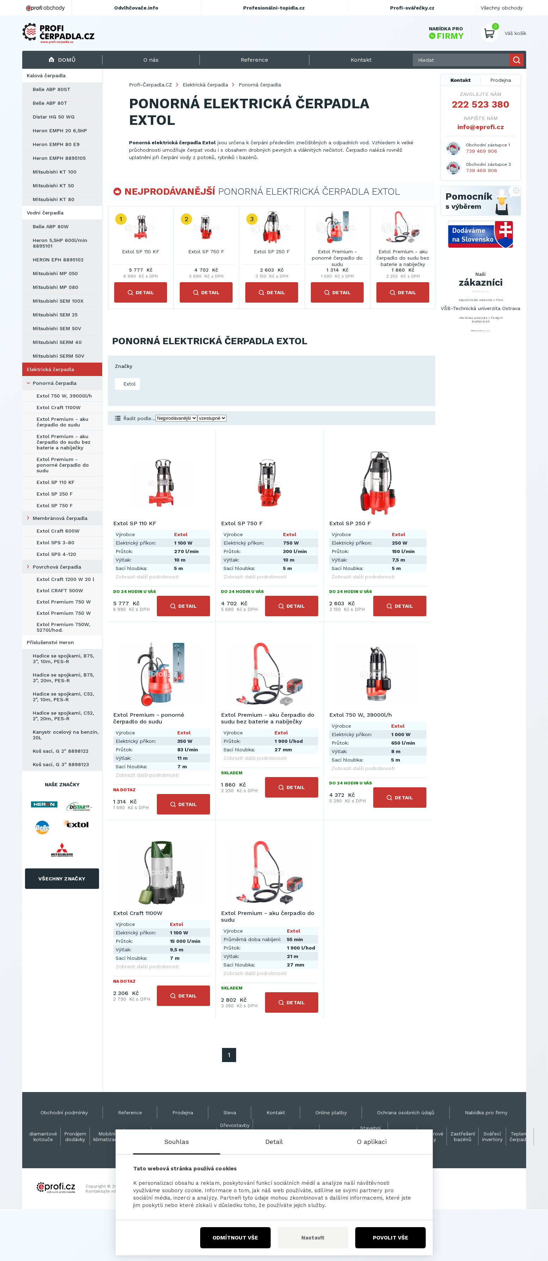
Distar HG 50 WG (54, 117)
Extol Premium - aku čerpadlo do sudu (62, 422)
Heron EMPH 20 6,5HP (60, 130)
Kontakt (460, 80)
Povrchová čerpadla (57, 567)
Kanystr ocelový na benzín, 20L (66, 734)
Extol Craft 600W (58, 531)
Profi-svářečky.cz (412, 8)
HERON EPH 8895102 (58, 259)
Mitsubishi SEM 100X (58, 301)
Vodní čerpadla (45, 213)
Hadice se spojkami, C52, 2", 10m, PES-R (63, 696)
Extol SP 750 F (55, 505)
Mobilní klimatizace (106, 1136)
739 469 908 (481, 170)
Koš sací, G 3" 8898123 (61, 764)
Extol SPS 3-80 (55, 542)
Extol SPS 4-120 (56, 554)
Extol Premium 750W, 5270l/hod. (63, 627)
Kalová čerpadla (46, 75)
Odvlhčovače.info (136, 8)
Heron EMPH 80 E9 (56, 144)
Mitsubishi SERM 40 (57, 342)
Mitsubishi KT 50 (53, 185)
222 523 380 (480, 104)
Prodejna (500, 80)
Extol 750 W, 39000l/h (64, 396)
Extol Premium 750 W (64, 602)
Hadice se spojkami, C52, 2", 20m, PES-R (63, 715)
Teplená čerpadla (520, 1136)
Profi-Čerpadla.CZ (150, 84)
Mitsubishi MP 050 (55, 273)
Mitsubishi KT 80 (53, 199)
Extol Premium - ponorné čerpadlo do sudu (63, 464)
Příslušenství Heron (50, 642)
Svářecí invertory (492, 1136)
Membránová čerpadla (60, 518)
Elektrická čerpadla (50, 369)
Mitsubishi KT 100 (54, 172)
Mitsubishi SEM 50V (57, 328)
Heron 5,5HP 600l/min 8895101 (60, 243)
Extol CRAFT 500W (60, 590)
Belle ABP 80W (51, 226)
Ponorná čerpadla (54, 383)
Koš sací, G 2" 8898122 (60, 751)
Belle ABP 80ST (51, 89)
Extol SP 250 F (55, 494)
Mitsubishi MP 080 (55, 287)
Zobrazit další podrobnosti (147, 577)
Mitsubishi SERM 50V (58, 356)
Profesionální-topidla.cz (274, 8)
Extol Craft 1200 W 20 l (65, 579)
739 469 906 (481, 151)
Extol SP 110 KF (55, 482)
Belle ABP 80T (50, 103)
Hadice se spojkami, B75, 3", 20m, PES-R (63, 677)
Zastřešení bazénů (462, 1136)
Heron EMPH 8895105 (59, 158)
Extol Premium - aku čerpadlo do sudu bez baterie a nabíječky (64, 442)
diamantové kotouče (43, 1136)
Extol (129, 384)
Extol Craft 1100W (59, 407)
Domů (62, 59)
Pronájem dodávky (75, 1136)
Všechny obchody (502, 8)
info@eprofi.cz (480, 127)
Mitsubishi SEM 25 (55, 314)
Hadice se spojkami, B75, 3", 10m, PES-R (63, 658)
